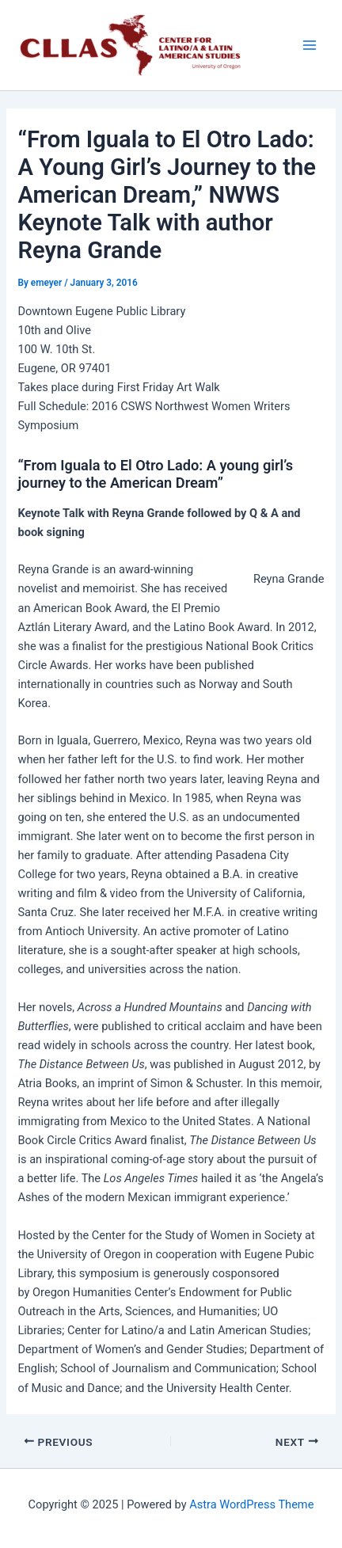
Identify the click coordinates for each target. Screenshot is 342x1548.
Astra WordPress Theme (251, 1504)
